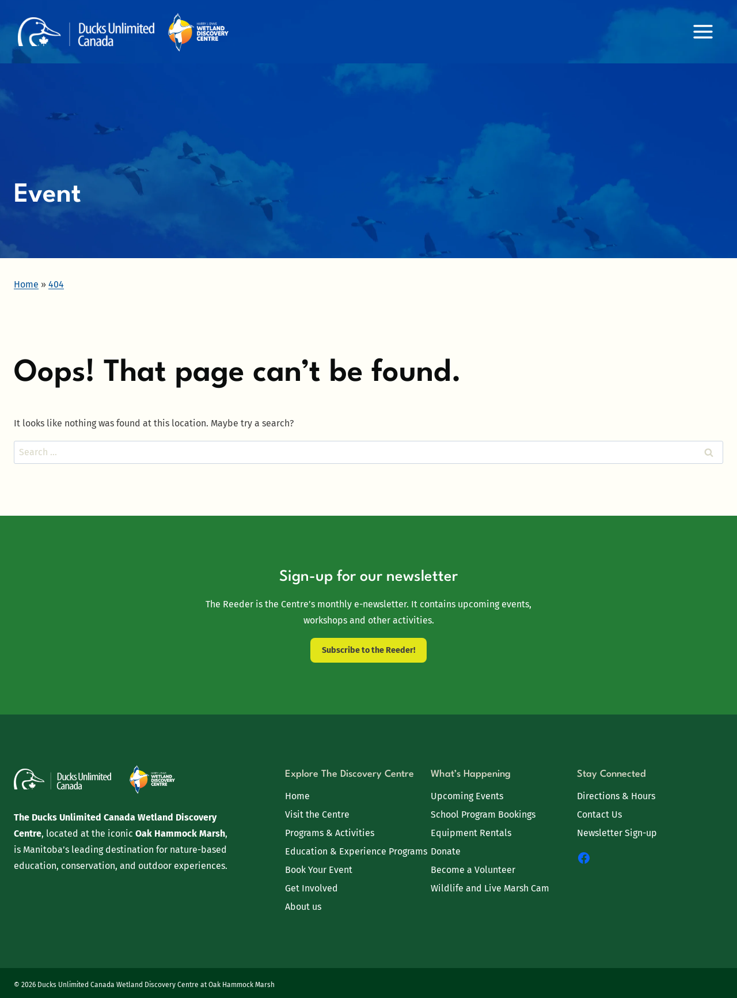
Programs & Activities (329, 832)
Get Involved (311, 888)
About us (303, 906)
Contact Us (599, 814)
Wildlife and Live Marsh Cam (490, 888)
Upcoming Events (467, 796)
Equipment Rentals (471, 832)
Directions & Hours (616, 796)
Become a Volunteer (473, 869)
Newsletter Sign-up (617, 832)
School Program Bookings (483, 814)
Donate (446, 851)
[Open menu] (702, 31)
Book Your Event (318, 869)
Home (297, 796)
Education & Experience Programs (356, 851)
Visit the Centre (317, 814)
